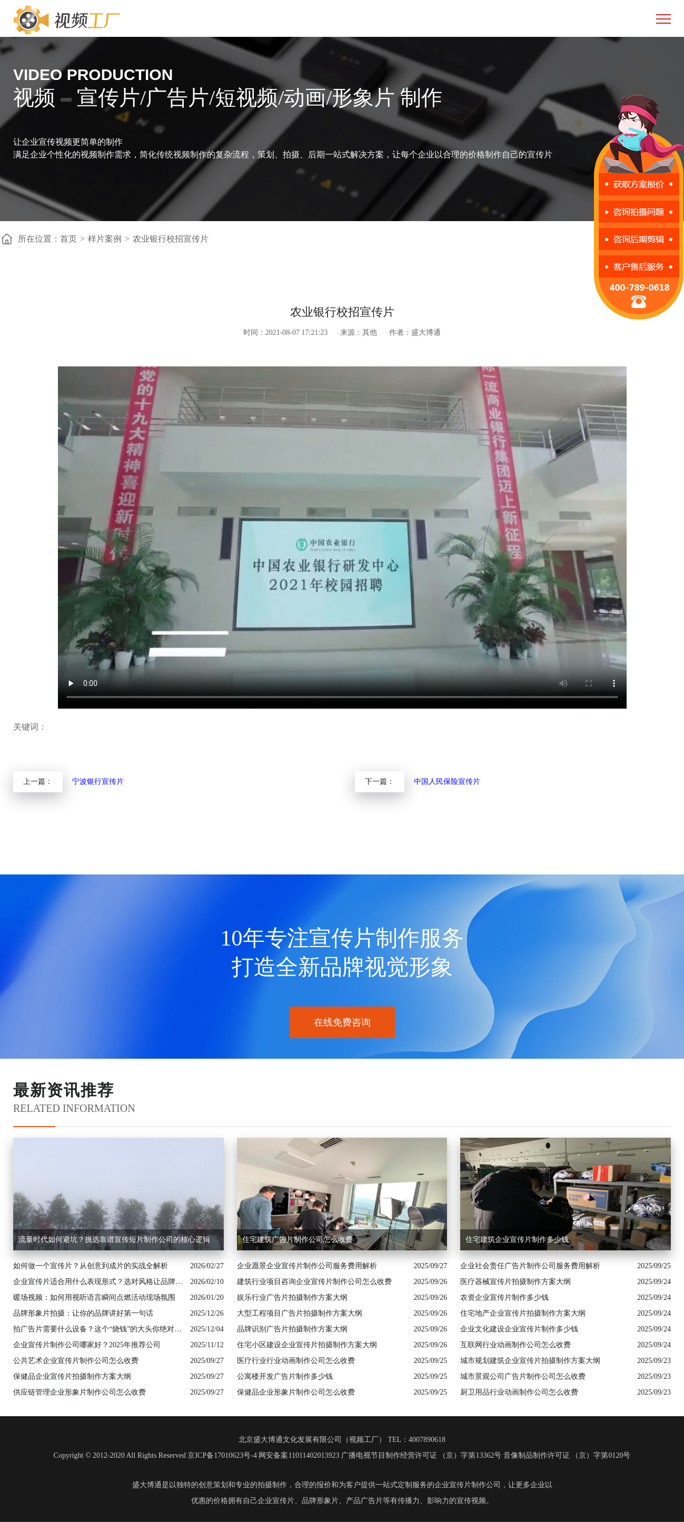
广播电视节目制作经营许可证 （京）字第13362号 (421, 1455)
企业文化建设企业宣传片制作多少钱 (519, 1329)
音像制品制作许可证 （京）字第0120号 (567, 1455)
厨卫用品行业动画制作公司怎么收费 (519, 1392)
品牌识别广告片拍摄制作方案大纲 (292, 1329)
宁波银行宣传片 (98, 781)
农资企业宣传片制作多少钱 (504, 1297)
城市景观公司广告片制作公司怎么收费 (523, 1376)
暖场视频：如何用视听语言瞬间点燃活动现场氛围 (94, 1297)
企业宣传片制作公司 (467, 1485)
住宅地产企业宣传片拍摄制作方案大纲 (523, 1313)
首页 (68, 238)
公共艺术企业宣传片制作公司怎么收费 (75, 1361)
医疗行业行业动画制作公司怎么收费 (296, 1361)
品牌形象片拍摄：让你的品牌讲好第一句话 (83, 1313)
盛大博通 (147, 1485)
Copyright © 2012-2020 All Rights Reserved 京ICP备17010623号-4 (155, 1455)
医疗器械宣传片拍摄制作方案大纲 (515, 1282)
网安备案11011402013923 (299, 1455)
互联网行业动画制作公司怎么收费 (515, 1345)
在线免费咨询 (342, 1022)
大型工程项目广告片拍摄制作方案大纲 (299, 1313)
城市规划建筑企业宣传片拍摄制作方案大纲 (530, 1361)
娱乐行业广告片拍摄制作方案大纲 (292, 1297)
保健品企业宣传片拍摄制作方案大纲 (72, 1376)
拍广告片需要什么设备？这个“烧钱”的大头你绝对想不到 (99, 1329)
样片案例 (105, 238)
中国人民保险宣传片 (447, 781)
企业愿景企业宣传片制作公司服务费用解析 (307, 1266)
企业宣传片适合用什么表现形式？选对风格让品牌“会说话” (99, 1282)
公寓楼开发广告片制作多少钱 (285, 1376)
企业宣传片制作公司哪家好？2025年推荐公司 (87, 1345)
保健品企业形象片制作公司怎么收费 (296, 1392)
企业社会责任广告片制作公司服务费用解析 (530, 1266)
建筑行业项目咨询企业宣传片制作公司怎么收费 (314, 1282)
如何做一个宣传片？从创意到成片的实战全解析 (90, 1266)
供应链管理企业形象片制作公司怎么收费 (79, 1392)
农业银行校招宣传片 (171, 238)
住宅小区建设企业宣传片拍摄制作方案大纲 (307, 1345)
